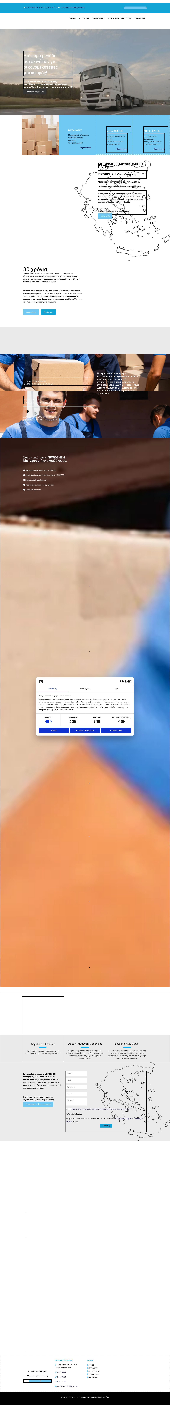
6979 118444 (30, 8)
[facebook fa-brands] (146, 8)
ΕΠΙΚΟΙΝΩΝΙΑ (139, 19)
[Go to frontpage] (38, 25)
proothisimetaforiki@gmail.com (73, 8)
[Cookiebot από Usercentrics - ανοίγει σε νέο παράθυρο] (121, 681)
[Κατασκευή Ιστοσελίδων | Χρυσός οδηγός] (25, 1402)
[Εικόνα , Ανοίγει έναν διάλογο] (125, 836)
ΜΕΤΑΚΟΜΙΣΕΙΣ (98, 19)
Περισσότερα (85, 148)
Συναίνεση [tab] (52, 689)
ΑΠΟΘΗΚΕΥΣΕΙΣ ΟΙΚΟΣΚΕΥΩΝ (119, 19)
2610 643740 (52, 8)
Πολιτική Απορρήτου (123, 1119)
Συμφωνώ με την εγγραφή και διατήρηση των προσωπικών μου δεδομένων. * (101, 1109)
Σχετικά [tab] (117, 689)
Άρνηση (54, 730)
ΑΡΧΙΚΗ (73, 19)
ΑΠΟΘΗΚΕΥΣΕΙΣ (93, 1374)
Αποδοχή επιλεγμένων (85, 730)
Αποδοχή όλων (116, 730)
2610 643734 (41, 8)
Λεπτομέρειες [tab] (85, 689)
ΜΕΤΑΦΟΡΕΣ (84, 19)
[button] (34, 91)
